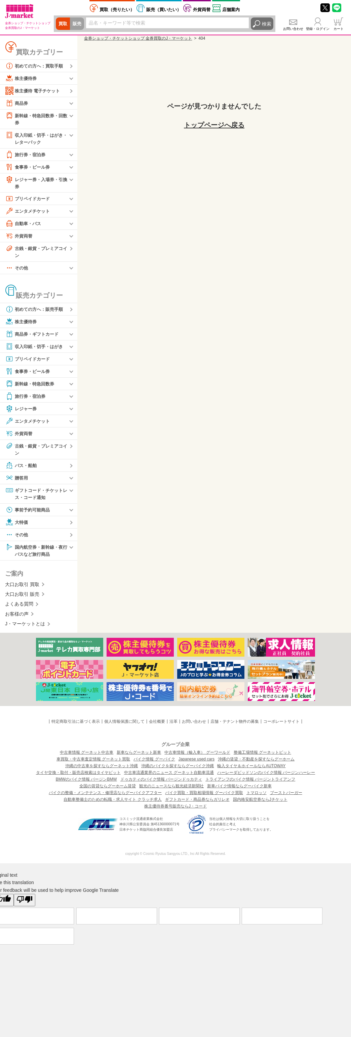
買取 (63, 24)
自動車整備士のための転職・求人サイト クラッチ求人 (112, 803)
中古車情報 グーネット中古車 (86, 756)
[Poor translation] (24, 904)
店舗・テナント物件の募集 (234, 725)
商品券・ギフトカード (33, 336)
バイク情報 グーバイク (154, 762)
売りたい (117, 9)
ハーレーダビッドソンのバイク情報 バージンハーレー (266, 776)
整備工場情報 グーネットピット (262, 756)
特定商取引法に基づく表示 (75, 725)
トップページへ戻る (214, 125)
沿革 (173, 725)
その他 (17, 270)
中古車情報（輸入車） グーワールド (197, 756)
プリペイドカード (28, 200)
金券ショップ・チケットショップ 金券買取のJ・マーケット (138, 38)
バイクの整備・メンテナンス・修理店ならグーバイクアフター (105, 796)
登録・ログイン (317, 29)
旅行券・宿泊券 (26, 156)
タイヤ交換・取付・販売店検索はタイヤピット (78, 776)
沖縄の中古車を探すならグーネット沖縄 (101, 769)
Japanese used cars (196, 762)
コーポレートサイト (281, 725)
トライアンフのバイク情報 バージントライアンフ (250, 783)
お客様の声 (17, 617)
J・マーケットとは (25, 627)
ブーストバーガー (286, 796)
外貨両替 (201, 9)
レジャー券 (21, 411)
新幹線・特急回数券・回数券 (36, 119)
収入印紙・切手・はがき (36, 349)
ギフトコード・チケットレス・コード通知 (36, 496)
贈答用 (17, 480)
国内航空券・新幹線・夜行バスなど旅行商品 (36, 553)
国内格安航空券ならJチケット (260, 803)
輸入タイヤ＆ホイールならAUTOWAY (251, 769)
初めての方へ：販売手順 (36, 311)
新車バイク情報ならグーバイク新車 (239, 789)
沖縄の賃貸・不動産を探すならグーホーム (256, 762)
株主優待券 (21, 78)
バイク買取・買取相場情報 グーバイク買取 (204, 796)
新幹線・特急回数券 (31, 386)
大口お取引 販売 (22, 597)
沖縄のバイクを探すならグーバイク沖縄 (177, 769)
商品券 (17, 103)
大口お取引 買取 (22, 588)
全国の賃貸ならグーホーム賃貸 (107, 789)
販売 (78, 24)
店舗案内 (231, 9)
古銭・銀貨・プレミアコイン (36, 253)
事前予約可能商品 (28, 513)
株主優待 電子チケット (34, 91)
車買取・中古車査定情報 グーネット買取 (93, 762)
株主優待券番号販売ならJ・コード (175, 809)
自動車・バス (24, 225)
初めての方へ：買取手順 (36, 66)
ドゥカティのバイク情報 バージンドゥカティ (161, 783)
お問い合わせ (293, 29)
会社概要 (157, 725)
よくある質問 (19, 608)
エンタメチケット (28, 213)
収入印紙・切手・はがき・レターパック (33, 138)
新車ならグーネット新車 (139, 756)
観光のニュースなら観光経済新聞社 (171, 789)
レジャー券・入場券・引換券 (36, 183)
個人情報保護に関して (124, 725)
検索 (266, 24)
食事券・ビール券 (28, 168)
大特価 (17, 525)
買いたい (163, 9)
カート (339, 29)
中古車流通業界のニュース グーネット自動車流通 (169, 776)
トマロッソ (256, 796)
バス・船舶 (21, 468)
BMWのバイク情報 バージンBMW (86, 783)
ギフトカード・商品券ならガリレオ (197, 803)
